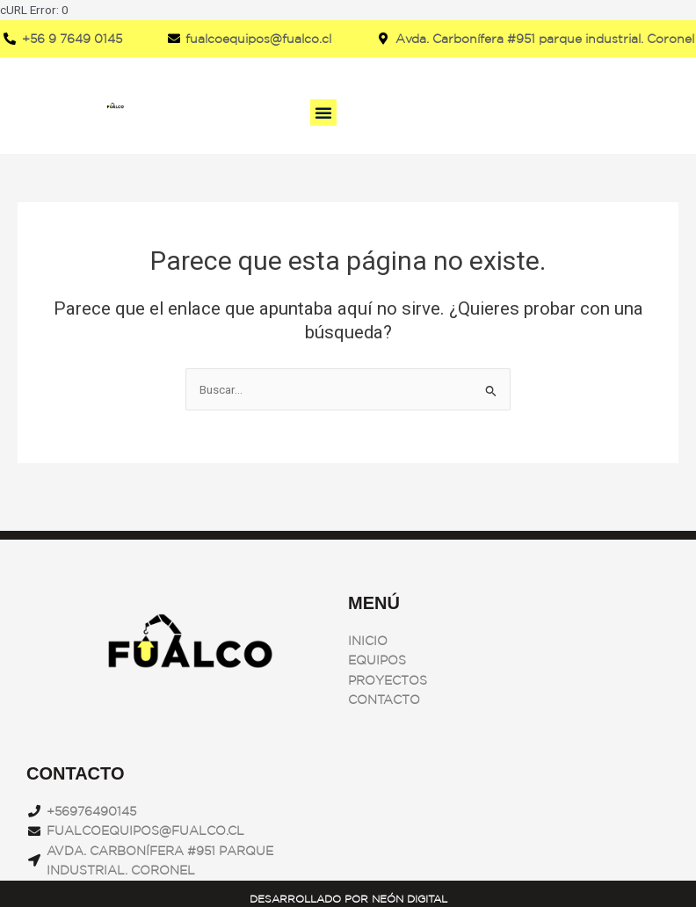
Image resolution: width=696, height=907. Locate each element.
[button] (323, 112)
